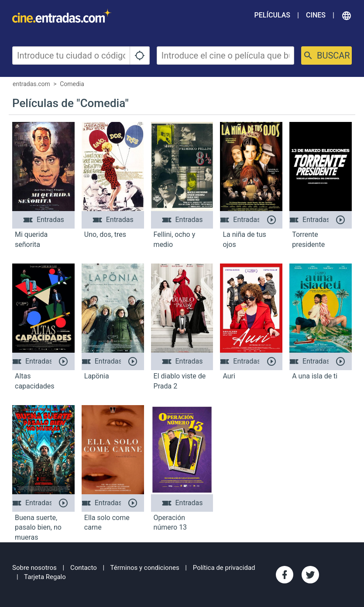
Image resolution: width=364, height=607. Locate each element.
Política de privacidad (224, 568)
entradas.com (31, 83)
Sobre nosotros (34, 568)
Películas (272, 15)
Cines (316, 15)
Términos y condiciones (144, 568)
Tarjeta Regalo (45, 577)
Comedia (72, 83)
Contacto (83, 568)
